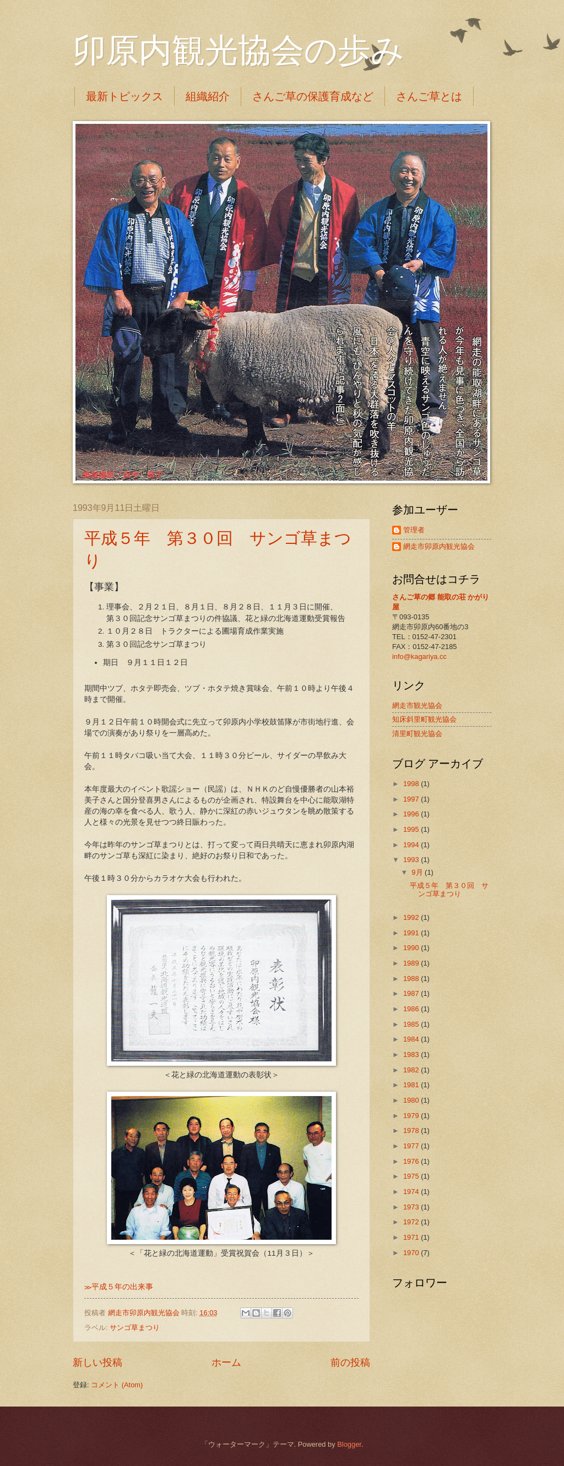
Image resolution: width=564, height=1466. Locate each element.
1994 (412, 845)
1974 (412, 1191)
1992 (412, 917)
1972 (412, 1222)
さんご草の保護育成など (312, 96)
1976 (412, 1161)
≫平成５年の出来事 (118, 1287)
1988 (412, 978)
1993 (412, 859)
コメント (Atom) (117, 1385)
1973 (412, 1207)
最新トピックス (124, 96)
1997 (412, 799)
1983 (412, 1054)
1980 (412, 1100)
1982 (412, 1070)
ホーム (226, 1362)
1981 (412, 1085)
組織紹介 (208, 96)
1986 (412, 1009)
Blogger (349, 1444)
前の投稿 (350, 1362)
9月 (418, 872)
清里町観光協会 (417, 733)
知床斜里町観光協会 (424, 719)
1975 (412, 1176)
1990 (412, 948)
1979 (412, 1115)
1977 (412, 1146)
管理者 (414, 530)
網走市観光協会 (417, 705)
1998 (412, 784)
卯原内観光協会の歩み (238, 50)
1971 (412, 1237)
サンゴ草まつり (135, 1327)
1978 (412, 1130)
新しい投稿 (97, 1362)
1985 (412, 1024)
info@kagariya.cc (419, 656)
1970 (412, 1253)
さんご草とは (429, 96)
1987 (412, 993)
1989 (412, 963)
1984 (412, 1039)
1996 (412, 814)
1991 (412, 933)
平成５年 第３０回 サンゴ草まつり (449, 889)
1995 (412, 829)
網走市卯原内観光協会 (439, 546)
